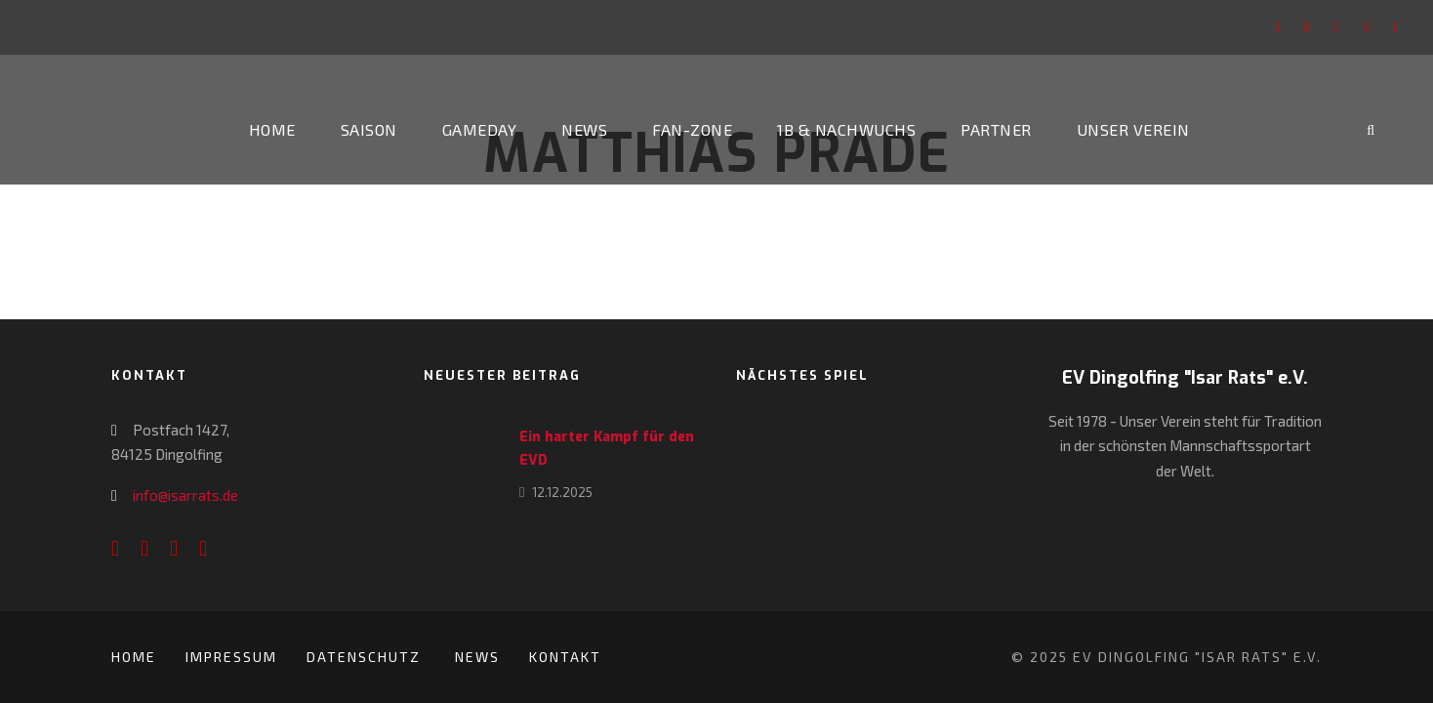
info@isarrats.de (185, 495)
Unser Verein (1133, 129)
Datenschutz (366, 656)
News (584, 129)
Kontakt (565, 656)
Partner (996, 129)
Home (272, 129)
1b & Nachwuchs (846, 129)
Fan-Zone (692, 129)
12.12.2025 (562, 492)
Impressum (231, 656)
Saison (369, 129)
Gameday (479, 129)
